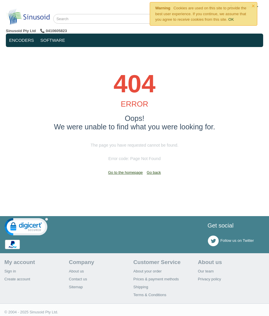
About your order (147, 271)
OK (231, 19)
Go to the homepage (125, 172)
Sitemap (76, 287)
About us (76, 271)
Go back (154, 172)
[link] (26, 228)
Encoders (21, 40)
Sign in (10, 271)
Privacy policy (209, 279)
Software (52, 40)
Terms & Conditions (149, 295)
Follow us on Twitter (231, 240)
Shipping (140, 287)
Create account (17, 279)
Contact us (78, 279)
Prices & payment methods (156, 279)
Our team (206, 271)
